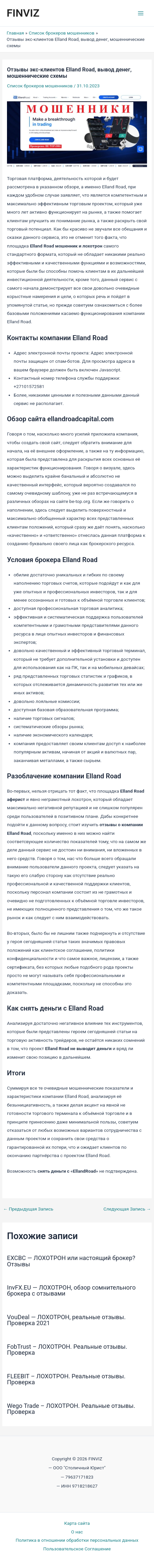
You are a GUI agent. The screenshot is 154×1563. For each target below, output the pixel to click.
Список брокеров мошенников (40, 85)
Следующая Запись (127, 1209)
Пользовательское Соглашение (77, 1548)
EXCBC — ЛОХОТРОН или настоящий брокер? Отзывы (71, 1260)
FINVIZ (23, 13)
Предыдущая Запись (28, 1209)
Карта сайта (77, 1523)
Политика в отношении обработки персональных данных (77, 1540)
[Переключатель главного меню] (141, 13)
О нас (77, 1531)
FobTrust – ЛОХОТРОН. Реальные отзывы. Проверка (67, 1349)
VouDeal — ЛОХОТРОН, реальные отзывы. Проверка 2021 (66, 1320)
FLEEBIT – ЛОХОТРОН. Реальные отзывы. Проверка (66, 1379)
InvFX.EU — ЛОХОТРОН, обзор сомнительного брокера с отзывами (71, 1290)
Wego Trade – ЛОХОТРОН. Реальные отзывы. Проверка (71, 1408)
